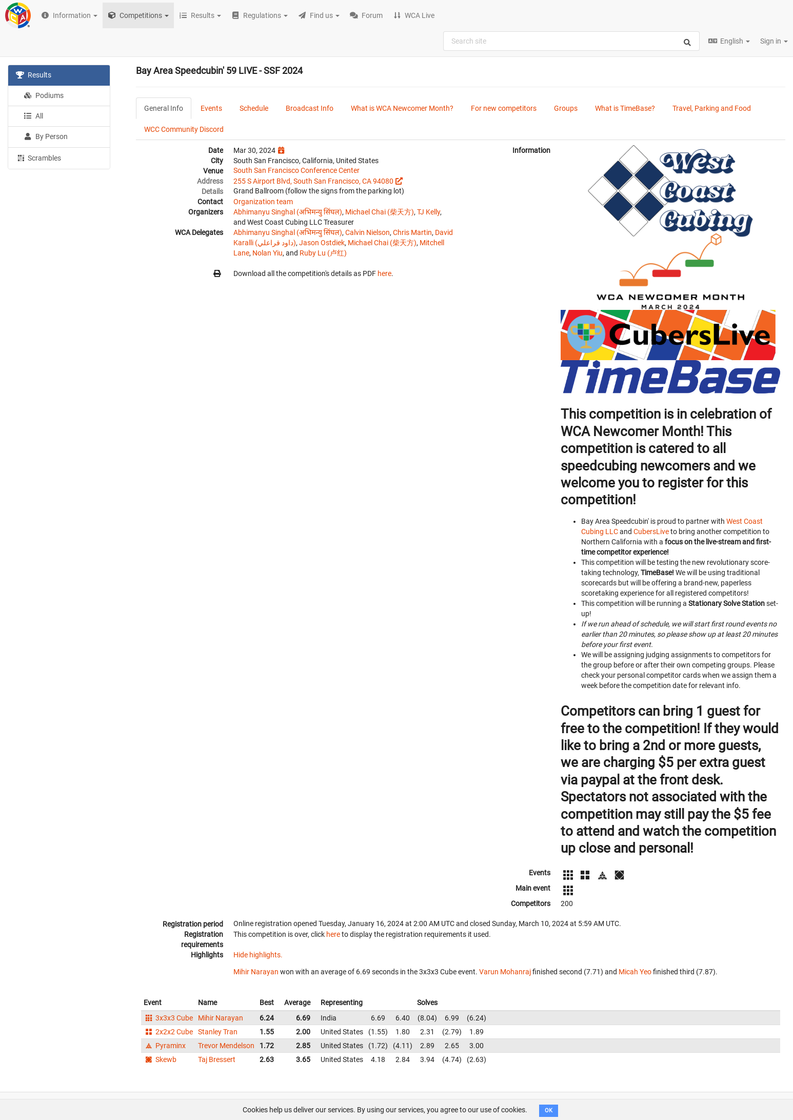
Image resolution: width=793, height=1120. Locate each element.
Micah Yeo (635, 972)
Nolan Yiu (267, 253)
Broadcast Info (309, 108)
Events (211, 108)
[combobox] (571, 41)
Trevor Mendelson (226, 1046)
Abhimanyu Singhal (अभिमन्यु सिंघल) (287, 212)
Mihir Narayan (256, 972)
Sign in (774, 41)
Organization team (263, 202)
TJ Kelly (428, 212)
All (33, 116)
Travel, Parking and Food (711, 108)
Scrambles (38, 157)
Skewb (160, 1059)
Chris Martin (412, 232)
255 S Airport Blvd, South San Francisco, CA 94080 (313, 181)
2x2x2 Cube (168, 1032)
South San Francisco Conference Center (296, 170)
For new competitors (504, 108)
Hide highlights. (258, 955)
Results (33, 75)
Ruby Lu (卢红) (323, 253)
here (384, 273)
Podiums (44, 95)
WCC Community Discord (184, 129)
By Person (46, 136)
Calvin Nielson (367, 232)
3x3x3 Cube (168, 1018)
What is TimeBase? (625, 108)
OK (548, 1110)
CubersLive (651, 531)
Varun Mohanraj (505, 972)
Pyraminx (165, 1046)
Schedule (254, 108)
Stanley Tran (217, 1032)
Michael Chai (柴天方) (379, 212)
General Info (163, 108)
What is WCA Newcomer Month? (402, 108)
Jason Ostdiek (322, 243)
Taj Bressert (216, 1059)
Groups (566, 108)
